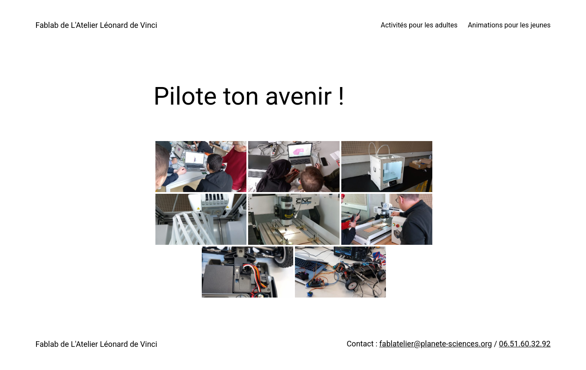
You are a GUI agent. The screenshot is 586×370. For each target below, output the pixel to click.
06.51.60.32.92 (524, 343)
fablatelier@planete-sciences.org (436, 343)
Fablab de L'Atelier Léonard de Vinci (97, 25)
